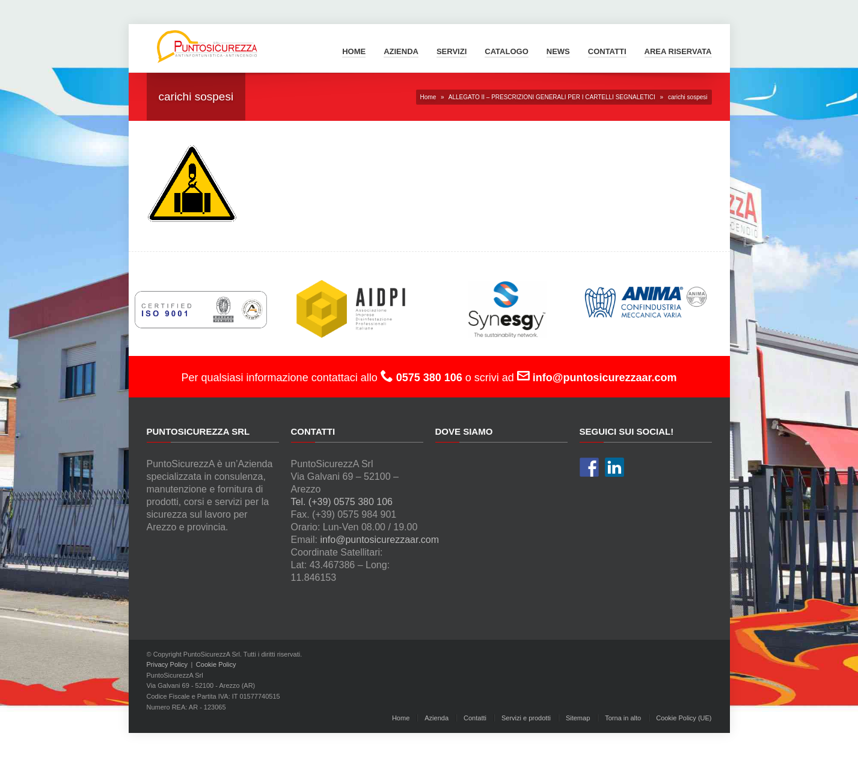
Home (354, 51)
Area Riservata (678, 51)
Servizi (452, 51)
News (558, 51)
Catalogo (506, 51)
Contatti (607, 51)
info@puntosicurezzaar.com (379, 540)
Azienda (401, 51)
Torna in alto (623, 718)
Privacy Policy (167, 664)
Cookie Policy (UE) (683, 718)
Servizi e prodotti (526, 718)
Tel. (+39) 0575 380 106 (342, 502)
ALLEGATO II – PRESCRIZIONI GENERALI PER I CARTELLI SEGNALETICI (552, 97)
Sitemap (578, 718)
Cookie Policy (216, 664)
